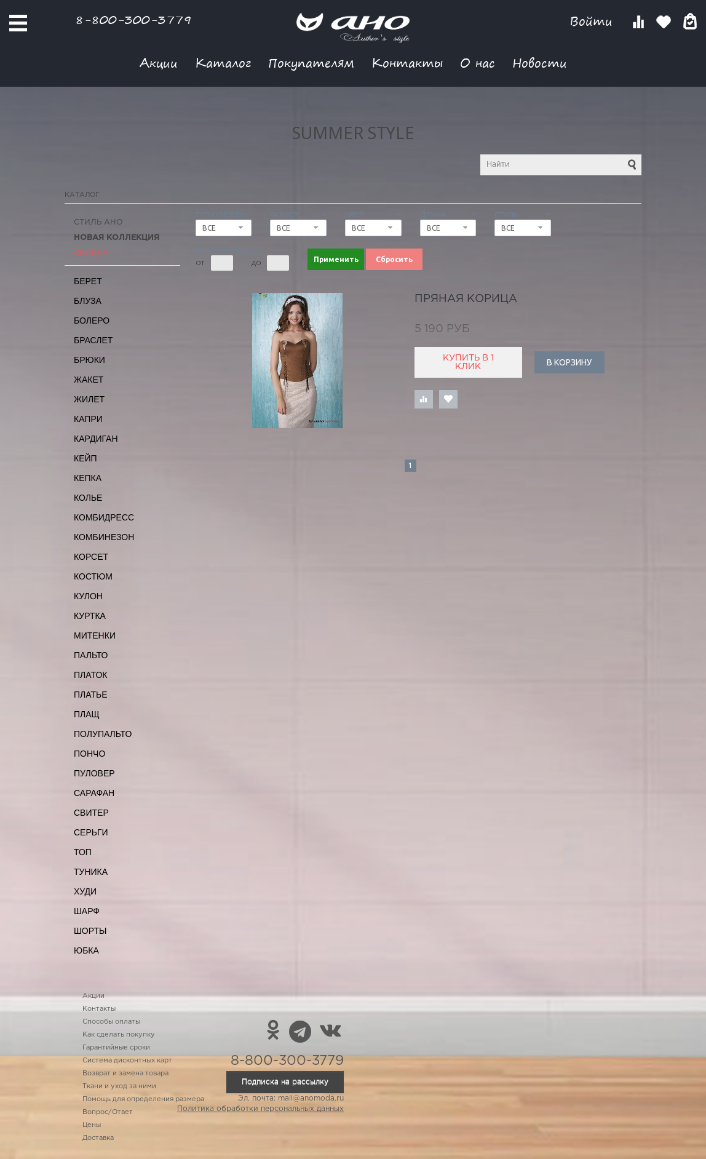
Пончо (89, 754)
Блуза (87, 301)
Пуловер (94, 773)
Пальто (91, 655)
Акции (159, 62)
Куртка (90, 616)
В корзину (569, 362)
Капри (88, 419)
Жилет (89, 399)
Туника (91, 872)
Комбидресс (104, 517)
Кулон (88, 596)
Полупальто (103, 734)
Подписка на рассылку (285, 1081)
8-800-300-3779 (133, 19)
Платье (91, 694)
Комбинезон (104, 537)
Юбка (86, 950)
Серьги (91, 832)
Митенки (95, 635)
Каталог (223, 62)
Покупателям (311, 62)
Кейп (85, 458)
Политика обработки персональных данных (260, 1108)
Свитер (91, 813)
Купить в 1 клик (468, 362)
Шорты (90, 931)
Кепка (87, 478)
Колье (88, 498)
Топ (83, 852)
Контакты (407, 62)
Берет (88, 281)
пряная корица (465, 299)
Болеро (91, 320)
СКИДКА (91, 253)
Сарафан (94, 793)
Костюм (93, 576)
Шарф (87, 911)
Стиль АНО (98, 222)
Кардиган (96, 439)
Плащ (87, 714)
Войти (593, 21)
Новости (539, 62)
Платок (90, 675)
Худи (85, 891)
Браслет (93, 340)
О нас (477, 62)
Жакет (88, 379)
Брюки (89, 360)
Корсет (91, 557)
